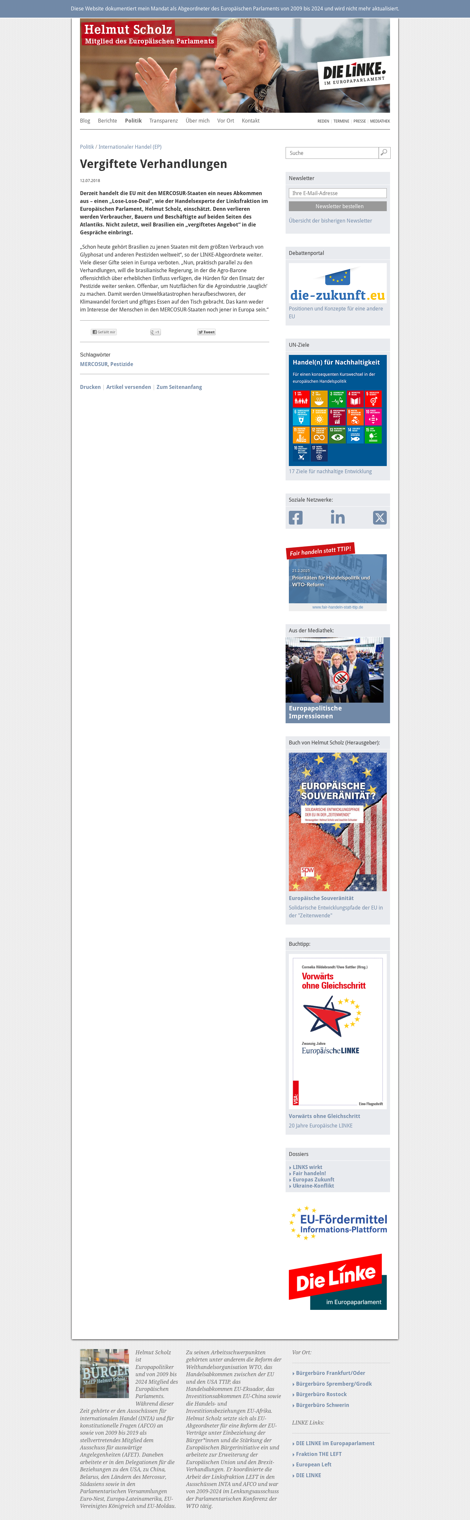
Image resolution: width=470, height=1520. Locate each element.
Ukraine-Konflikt (313, 1186)
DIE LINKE (308, 1475)
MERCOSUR (94, 364)
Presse (359, 121)
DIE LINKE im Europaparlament (335, 1443)
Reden (323, 121)
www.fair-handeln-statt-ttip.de (337, 607)
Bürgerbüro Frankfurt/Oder (330, 1373)
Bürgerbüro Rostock (321, 1394)
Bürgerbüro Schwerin (322, 1405)
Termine (341, 121)
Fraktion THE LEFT (319, 1454)
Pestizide (121, 364)
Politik (87, 147)
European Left (314, 1465)
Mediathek (380, 121)
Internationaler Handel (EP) (130, 147)
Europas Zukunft (314, 1180)
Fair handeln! (309, 1173)
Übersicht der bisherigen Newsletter (330, 221)
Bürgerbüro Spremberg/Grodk (334, 1384)
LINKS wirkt (307, 1167)
